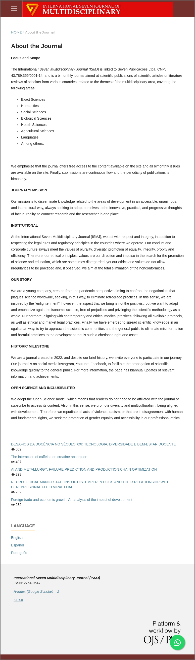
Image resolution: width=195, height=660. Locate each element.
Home (16, 32)
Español (17, 545)
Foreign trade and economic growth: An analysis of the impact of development (71, 500)
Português (19, 553)
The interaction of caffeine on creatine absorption (49, 457)
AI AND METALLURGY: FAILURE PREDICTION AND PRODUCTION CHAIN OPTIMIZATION (84, 469)
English (17, 538)
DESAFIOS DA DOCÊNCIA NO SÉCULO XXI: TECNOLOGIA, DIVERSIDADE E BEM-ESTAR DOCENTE (93, 444)
